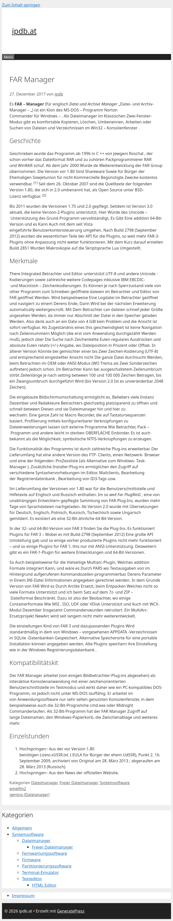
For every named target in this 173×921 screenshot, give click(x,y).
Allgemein (22, 828)
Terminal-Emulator (40, 872)
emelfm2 (17, 788)
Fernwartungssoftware (44, 853)
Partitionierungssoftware (47, 866)
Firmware (31, 860)
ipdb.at (24, 31)
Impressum (23, 895)
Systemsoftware (115, 782)
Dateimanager (44, 782)
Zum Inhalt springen (21, 5)
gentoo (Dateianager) (29, 794)
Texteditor (32, 878)
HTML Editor (44, 885)
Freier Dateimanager (79, 782)
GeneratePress (70, 911)
